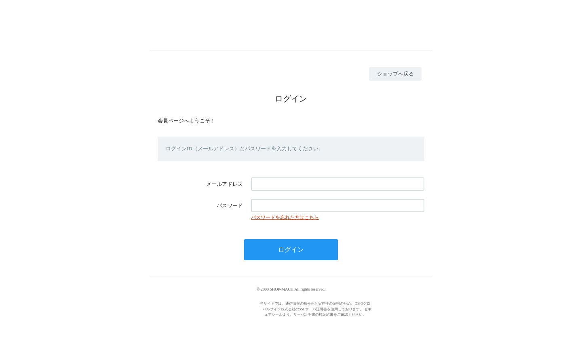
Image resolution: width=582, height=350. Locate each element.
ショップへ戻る (395, 74)
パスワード (230, 205)
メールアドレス (224, 184)
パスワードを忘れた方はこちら (285, 217)
